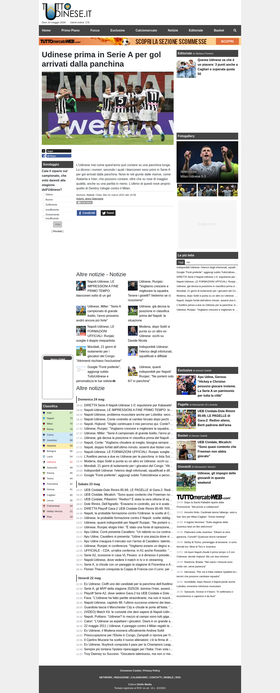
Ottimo (49, 194)
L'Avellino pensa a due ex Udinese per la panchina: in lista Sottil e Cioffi (133, 456)
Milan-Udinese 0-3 (193, 176)
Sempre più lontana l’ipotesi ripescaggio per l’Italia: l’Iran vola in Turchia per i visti (140, 649)
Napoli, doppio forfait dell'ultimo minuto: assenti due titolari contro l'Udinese (135, 447)
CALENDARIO (139, 677)
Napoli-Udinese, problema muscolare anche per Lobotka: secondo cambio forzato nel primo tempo (152, 414)
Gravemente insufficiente (52, 216)
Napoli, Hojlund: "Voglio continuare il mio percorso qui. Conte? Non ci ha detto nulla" (142, 424)
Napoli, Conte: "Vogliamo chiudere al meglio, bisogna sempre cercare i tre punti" (139, 442)
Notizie (90, 194)
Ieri (188, 262)
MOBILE (168, 677)
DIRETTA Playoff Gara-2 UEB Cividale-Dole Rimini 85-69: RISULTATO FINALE (138, 508)
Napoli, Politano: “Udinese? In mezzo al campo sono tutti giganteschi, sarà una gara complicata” (150, 616)
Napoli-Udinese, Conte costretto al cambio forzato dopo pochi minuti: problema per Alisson (146, 419)
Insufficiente (52, 209)
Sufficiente (51, 204)
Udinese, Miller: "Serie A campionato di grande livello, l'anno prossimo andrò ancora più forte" (148, 433)
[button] (57, 224)
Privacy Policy (151, 670)
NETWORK (105, 677)
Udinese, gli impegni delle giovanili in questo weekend (217, 478)
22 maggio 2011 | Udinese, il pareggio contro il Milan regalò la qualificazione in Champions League (152, 626)
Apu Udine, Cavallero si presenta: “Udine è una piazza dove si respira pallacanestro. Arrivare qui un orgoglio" (159, 536)
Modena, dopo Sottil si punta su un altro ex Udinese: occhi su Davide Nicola (136, 461)
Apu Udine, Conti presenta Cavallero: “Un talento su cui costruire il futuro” (134, 532)
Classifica (50, 406)
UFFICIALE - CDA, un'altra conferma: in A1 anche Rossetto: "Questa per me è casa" (142, 550)
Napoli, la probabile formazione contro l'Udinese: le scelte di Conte (130, 513)
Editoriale (185, 53)
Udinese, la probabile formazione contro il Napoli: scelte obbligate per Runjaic (137, 518)
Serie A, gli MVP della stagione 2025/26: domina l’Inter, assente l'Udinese (134, 588)
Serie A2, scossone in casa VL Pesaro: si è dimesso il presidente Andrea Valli (137, 555)
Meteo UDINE (58, 359)
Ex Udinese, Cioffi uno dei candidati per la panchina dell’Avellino (128, 584)
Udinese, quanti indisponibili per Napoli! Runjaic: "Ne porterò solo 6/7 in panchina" (140, 522)
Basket (183, 435)
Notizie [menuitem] (173, 30)
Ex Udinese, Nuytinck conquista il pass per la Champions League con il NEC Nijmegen (144, 644)
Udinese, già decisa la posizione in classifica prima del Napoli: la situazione (136, 438)
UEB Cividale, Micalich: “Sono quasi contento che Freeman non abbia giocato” (138, 494)
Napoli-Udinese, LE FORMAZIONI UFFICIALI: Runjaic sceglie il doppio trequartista (141, 452)
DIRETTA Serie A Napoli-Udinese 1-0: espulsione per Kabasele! (128, 405)
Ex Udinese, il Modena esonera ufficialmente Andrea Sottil (124, 630)
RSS (178, 677)
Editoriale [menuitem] (196, 30)
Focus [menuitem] (95, 30)
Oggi (180, 262)
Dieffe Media (144, 684)
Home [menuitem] (46, 30)
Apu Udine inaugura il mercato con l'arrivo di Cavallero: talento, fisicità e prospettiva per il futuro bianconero (158, 541)
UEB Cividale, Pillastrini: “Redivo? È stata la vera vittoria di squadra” (131, 499)
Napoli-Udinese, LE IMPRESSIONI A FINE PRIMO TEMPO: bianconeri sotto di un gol (143, 410)
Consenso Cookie (130, 670)
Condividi (86, 213)
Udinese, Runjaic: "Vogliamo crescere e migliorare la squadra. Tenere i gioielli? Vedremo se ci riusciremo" (149, 291)
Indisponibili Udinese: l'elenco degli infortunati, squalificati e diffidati (155, 351)
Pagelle (183, 404)
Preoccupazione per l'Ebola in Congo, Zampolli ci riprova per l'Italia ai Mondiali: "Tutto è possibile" (151, 635)
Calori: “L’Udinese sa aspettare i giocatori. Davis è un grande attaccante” (134, 621)
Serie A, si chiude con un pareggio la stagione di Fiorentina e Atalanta (132, 564)
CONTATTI (156, 677)
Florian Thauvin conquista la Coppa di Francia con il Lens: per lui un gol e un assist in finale (147, 569)
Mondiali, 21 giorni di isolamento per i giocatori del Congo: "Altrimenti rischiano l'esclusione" (147, 466)
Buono (49, 199)
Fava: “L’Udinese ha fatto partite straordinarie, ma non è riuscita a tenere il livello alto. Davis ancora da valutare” (161, 598)
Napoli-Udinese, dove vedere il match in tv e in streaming (123, 560)
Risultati (57, 231)
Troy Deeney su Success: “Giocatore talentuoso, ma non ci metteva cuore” (135, 654)
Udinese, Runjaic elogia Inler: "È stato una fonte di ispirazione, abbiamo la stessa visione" (146, 527)
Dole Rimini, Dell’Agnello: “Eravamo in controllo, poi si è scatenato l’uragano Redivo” (142, 504)
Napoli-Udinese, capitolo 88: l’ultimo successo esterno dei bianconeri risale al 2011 (141, 602)
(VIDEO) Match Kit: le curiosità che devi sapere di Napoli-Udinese (129, 612)
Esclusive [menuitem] (117, 30)
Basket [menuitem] (219, 30)
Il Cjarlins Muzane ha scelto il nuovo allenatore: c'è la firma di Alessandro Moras (139, 640)
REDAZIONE (121, 677)
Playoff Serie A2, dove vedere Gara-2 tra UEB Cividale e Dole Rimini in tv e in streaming (145, 593)
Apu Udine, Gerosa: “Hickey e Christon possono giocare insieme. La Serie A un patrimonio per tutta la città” (217, 386)
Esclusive (185, 370)
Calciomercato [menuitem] (146, 30)
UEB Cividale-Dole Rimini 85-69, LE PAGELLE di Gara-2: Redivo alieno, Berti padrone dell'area (150, 490)
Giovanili (184, 466)
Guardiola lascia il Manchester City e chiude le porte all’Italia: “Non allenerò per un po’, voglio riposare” (154, 607)
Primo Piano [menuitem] (70, 30)
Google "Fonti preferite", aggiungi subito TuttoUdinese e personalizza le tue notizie (141, 475)
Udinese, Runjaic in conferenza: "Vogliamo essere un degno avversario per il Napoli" (142, 546)
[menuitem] (235, 30)
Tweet (108, 213)
